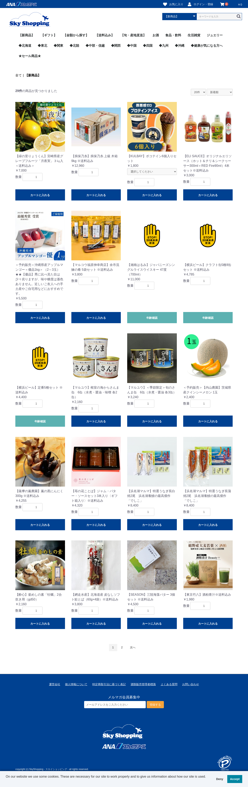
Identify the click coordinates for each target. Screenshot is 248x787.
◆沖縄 (179, 45)
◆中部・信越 (95, 45)
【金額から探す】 (76, 35)
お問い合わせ (190, 684)
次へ (133, 647)
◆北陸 (74, 45)
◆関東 (58, 45)
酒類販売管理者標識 (143, 684)
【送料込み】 (104, 35)
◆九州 (163, 45)
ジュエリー (215, 35)
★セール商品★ (30, 56)
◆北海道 (25, 45)
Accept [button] (235, 779)
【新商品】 (26, 35)
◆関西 (116, 45)
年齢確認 (151, 317)
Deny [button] (219, 779)
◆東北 (42, 45)
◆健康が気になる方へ (207, 45)
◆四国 (148, 45)
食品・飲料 (173, 35)
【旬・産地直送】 (133, 35)
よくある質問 (169, 684)
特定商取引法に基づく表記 (109, 684)
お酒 (156, 35)
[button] (6, 781)
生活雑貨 (194, 35)
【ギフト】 (49, 35)
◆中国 (132, 45)
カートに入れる (40, 195)
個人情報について (76, 684)
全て (18, 75)
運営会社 (54, 684)
